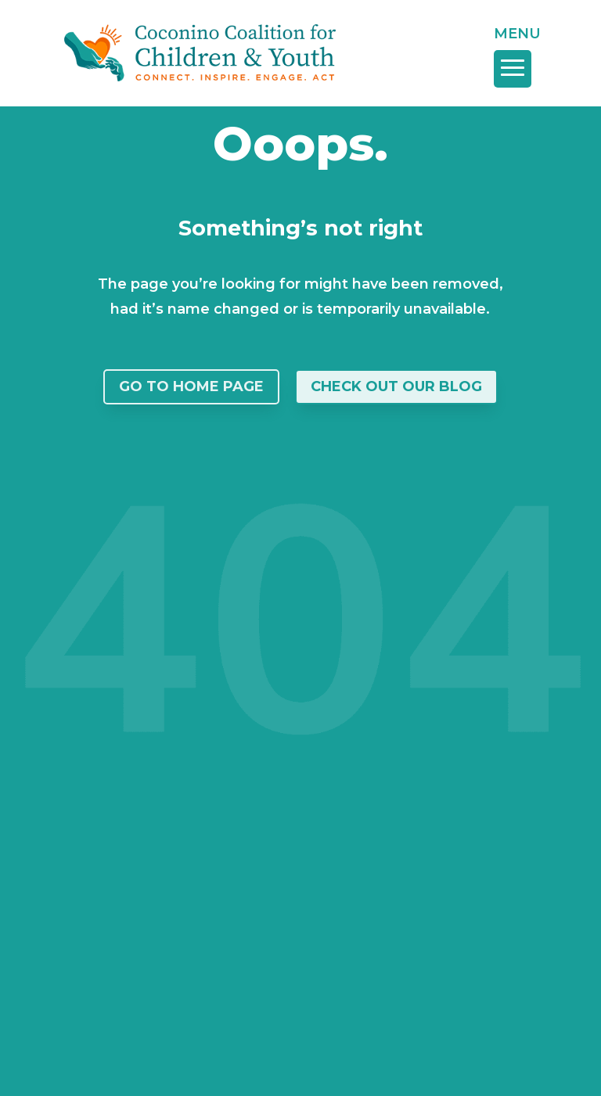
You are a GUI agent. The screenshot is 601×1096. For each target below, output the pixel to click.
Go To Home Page (191, 386)
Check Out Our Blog (396, 386)
